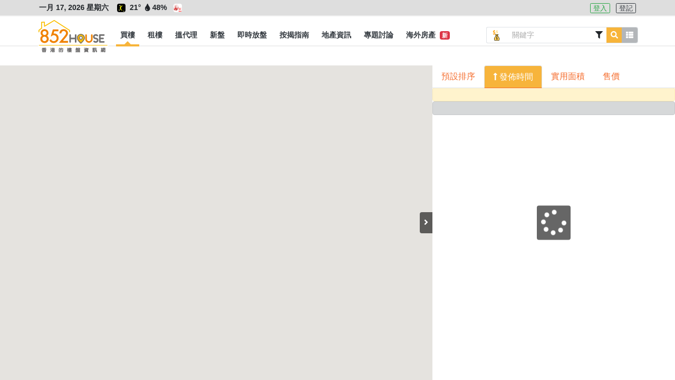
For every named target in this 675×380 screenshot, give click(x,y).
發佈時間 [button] (515, 76)
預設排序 (458, 76)
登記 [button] (626, 8)
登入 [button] (600, 8)
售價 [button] (611, 76)
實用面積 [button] (568, 76)
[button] (127, 35)
